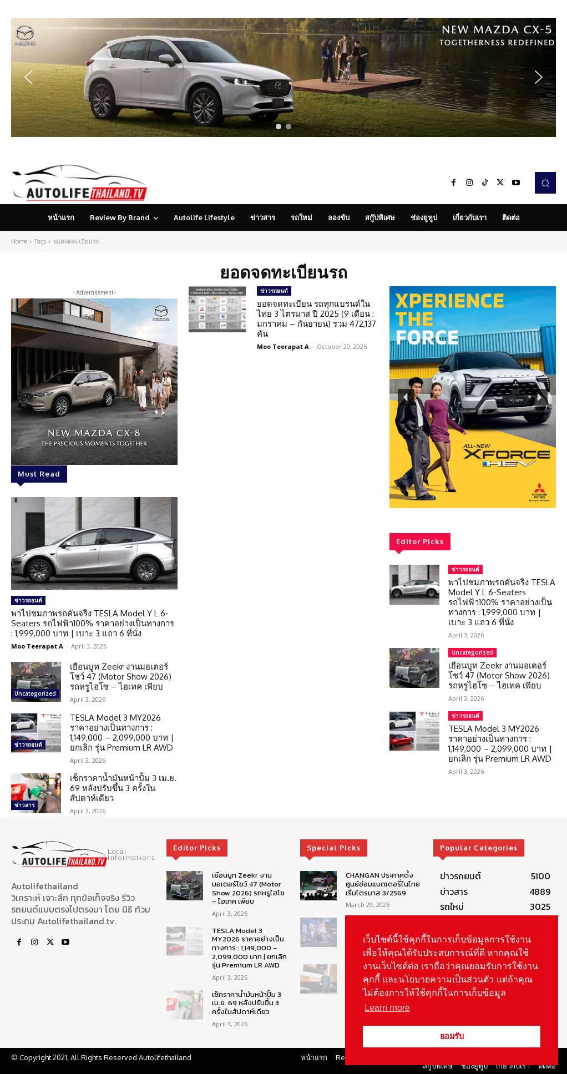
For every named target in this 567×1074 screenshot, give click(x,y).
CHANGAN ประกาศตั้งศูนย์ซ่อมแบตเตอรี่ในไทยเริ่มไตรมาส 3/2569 (383, 884)
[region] (283, 77)
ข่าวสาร (24, 805)
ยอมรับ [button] (452, 1036)
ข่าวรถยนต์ (28, 600)
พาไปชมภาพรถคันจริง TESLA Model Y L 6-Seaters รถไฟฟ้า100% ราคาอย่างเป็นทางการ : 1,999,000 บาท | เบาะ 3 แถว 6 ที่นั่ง (92, 623)
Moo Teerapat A (37, 646)
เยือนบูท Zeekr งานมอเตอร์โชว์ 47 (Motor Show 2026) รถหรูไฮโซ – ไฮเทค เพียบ (120, 676)
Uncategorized (35, 693)
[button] (283, 77)
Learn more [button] (387, 1007)
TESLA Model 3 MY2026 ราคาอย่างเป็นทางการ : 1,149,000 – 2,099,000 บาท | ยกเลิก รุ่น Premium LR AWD (122, 732)
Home (19, 241)
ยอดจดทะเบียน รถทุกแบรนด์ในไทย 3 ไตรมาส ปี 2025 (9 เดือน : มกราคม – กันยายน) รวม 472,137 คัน (316, 318)
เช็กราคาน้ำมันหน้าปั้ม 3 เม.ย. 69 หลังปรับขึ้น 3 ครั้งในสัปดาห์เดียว (123, 788)
